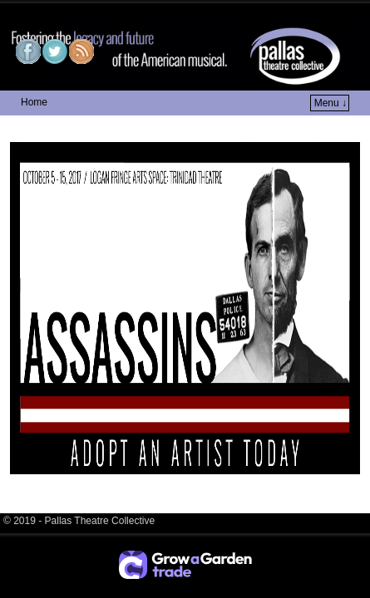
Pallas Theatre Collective (120, 13)
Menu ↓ (330, 103)
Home (34, 102)
